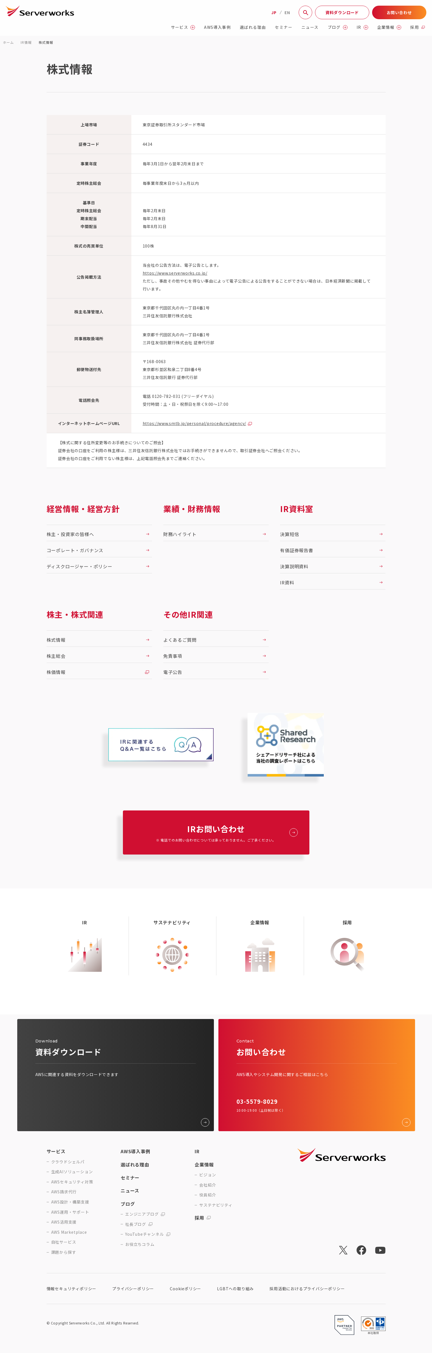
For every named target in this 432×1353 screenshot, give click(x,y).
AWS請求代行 (64, 1191)
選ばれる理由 (253, 27)
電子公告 (172, 672)
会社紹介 (207, 1185)
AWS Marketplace (69, 1232)
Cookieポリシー (185, 1288)
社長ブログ (139, 1224)
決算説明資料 (294, 566)
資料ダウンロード (342, 12)
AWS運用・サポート (70, 1212)
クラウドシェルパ (67, 1162)
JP (274, 12)
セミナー (283, 27)
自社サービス (63, 1242)
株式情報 (46, 42)
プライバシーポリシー (133, 1288)
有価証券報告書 (296, 550)
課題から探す (63, 1252)
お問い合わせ (399, 12)
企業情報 (389, 27)
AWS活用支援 (64, 1222)
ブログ (338, 27)
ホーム (8, 42)
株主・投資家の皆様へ (70, 534)
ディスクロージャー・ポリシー (79, 566)
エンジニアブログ (145, 1214)
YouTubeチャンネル (147, 1234)
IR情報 (26, 42)
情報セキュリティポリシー (72, 1288)
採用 (417, 27)
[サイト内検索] (305, 12)
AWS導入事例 (217, 27)
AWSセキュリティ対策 (72, 1182)
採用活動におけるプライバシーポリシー (307, 1288)
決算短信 (289, 534)
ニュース (310, 27)
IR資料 (287, 582)
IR (362, 27)
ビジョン (207, 1175)
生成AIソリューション (72, 1171)
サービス (183, 27)
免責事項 (172, 655)
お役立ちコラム (140, 1244)
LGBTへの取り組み (235, 1288)
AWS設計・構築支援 (70, 1202)
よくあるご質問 (180, 639)
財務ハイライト (180, 534)
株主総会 (56, 655)
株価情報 (56, 672)
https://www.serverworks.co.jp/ (175, 273)
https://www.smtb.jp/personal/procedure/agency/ (194, 423)
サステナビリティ (215, 1205)
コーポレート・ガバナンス (75, 550)
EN (287, 12)
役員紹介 (207, 1195)
